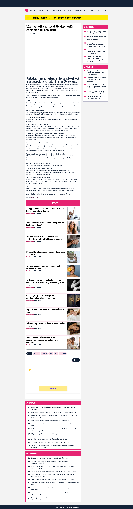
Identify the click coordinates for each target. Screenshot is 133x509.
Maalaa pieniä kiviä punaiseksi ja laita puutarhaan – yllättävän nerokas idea (55, 484)
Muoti (77, 10)
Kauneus (70, 10)
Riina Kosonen (30, 213)
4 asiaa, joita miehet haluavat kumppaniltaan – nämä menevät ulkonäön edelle (52, 499)
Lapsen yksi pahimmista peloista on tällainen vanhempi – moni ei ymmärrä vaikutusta (53, 475)
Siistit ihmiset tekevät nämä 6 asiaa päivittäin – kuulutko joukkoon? (46, 223)
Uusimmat (32, 403)
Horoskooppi (56, 10)
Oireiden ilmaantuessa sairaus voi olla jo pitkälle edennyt (50, 458)
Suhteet (47, 10)
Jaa (76, 360)
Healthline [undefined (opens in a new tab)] (35, 197)
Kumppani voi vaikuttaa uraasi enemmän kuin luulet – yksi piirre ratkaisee (45, 209)
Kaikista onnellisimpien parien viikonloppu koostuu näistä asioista (53, 480)
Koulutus (44, 353)
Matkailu (99, 10)
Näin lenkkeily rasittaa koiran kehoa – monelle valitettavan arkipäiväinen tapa (51, 494)
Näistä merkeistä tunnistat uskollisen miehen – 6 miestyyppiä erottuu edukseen (54, 489)
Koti (81, 10)
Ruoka (86, 10)
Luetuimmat (33, 454)
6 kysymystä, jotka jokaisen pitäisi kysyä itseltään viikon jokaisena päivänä (42, 296)
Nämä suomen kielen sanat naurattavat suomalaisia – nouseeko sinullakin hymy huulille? (42, 340)
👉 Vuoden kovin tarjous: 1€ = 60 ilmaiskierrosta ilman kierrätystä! (54, 18)
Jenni (27, 34)
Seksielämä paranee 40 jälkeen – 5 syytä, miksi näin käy (45, 324)
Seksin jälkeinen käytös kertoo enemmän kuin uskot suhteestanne (53, 471)
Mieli (50, 353)
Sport (64, 10)
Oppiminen (63, 353)
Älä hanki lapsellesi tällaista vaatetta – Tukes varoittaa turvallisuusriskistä (49, 462)
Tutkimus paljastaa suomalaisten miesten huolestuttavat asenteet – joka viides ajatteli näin (45, 282)
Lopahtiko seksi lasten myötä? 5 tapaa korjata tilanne (45, 310)
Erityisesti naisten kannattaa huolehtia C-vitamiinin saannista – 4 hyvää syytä (43, 267)
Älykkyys (36, 353)
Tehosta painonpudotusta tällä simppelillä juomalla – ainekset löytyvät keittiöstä (52, 467)
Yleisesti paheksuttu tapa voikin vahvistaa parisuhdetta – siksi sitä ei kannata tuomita (44, 237)
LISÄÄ (105, 10)
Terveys (92, 10)
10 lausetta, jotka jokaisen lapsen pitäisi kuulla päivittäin (45, 253)
